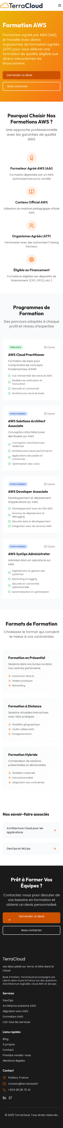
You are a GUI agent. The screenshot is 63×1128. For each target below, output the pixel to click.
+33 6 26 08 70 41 (19, 1090)
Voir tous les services (16, 1022)
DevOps (8, 1000)
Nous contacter (17, 86)
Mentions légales (14, 1061)
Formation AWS (13, 1017)
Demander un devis (19, 75)
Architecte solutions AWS (19, 1006)
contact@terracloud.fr (23, 1084)
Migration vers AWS (15, 1011)
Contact (8, 1050)
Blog (5, 1039)
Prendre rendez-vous (17, 1055)
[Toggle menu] (59, 5)
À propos (9, 1044)
